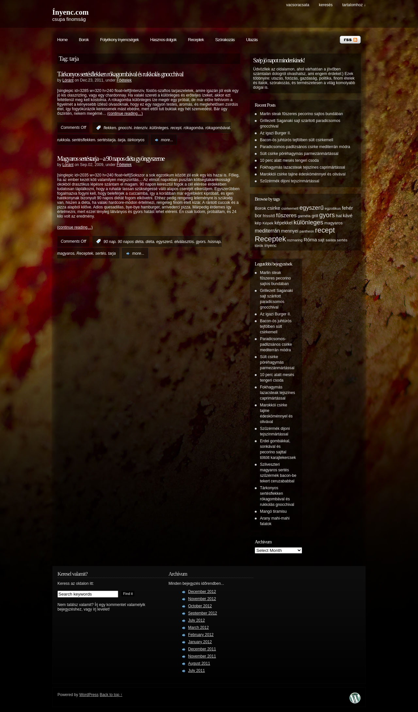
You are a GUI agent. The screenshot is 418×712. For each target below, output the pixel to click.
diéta (150, 241)
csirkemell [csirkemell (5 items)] (289, 208)
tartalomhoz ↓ (354, 5)
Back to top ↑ (111, 694)
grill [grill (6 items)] (315, 216)
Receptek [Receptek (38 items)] (270, 239)
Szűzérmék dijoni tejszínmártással (289, 181)
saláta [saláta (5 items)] (331, 240)
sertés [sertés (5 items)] (342, 240)
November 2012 (202, 599)
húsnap (214, 241)
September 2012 (202, 613)
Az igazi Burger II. (275, 133)
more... (167, 140)
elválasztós (184, 241)
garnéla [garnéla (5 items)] (304, 216)
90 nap (110, 241)
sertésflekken (83, 140)
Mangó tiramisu (273, 511)
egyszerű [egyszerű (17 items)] (311, 208)
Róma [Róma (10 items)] (310, 239)
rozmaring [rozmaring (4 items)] (294, 240)
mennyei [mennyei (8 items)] (289, 231)
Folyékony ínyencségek (119, 39)
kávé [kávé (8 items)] (348, 215)
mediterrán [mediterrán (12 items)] (267, 231)
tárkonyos (135, 140)
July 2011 (196, 670)
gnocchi (125, 128)
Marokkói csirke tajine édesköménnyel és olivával (303, 174)
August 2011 (199, 663)
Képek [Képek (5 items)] (268, 223)
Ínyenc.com (70, 12)
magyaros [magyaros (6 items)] (333, 223)
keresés (325, 5)
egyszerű (164, 241)
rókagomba (193, 128)
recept (175, 128)
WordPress (89, 694)
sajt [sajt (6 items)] (321, 240)
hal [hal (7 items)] (339, 215)
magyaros (65, 253)
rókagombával (217, 128)
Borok (84, 39)
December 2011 (202, 649)
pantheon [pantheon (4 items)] (306, 231)
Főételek (124, 80)
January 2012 (200, 642)
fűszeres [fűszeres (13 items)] (286, 215)
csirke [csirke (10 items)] (273, 208)
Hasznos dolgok (163, 39)
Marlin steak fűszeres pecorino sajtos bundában (301, 114)
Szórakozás (225, 39)
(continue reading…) (125, 113)
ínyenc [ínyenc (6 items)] (270, 245)
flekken (110, 128)
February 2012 (201, 634)
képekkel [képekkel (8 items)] (283, 222)
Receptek (196, 39)
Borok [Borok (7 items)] (260, 208)
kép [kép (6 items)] (258, 223)
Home (62, 39)
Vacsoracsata (297, 5)
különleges (159, 128)
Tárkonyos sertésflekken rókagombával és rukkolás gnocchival (120, 74)
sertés (100, 253)
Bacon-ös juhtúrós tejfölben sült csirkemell (296, 140)
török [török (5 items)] (259, 245)
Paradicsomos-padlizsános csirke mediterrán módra (305, 146)
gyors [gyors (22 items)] (327, 215)
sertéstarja (106, 140)
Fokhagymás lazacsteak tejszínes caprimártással (302, 167)
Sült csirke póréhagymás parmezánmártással (299, 153)
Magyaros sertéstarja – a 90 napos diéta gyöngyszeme (110, 158)
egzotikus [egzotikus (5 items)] (333, 208)
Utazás (251, 39)
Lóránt (67, 80)
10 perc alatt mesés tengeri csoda (289, 160)
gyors (200, 241)
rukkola (63, 140)
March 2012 (198, 627)
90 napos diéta (130, 241)
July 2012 (196, 620)
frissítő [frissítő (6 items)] (269, 216)
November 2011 (202, 656)
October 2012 (200, 606)
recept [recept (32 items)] (325, 230)
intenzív (140, 128)
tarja (121, 140)
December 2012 (202, 591)
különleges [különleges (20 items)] (308, 222)
